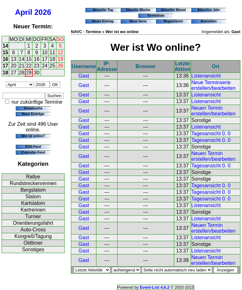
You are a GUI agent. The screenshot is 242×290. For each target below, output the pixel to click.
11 (52, 52)
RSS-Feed (33, 146)
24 (45, 65)
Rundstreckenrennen (33, 183)
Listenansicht (206, 75)
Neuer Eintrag (102, 21)
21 (22, 65)
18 (52, 59)
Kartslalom (33, 203)
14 (5, 46)
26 (60, 65)
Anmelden (209, 21)
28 (22, 72)
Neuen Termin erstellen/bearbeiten (213, 110)
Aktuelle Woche (138, 10)
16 (5, 59)
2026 (42, 12)
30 (37, 72)
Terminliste (155, 15)
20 (13, 65)
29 (29, 72)
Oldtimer (33, 243)
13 (13, 59)
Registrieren (173, 21)
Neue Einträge (33, 114)
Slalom (33, 196)
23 (36, 65)
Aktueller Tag (102, 10)
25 (52, 65)
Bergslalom (33, 190)
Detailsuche (33, 108)
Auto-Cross (33, 229)
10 (45, 52)
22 (29, 65)
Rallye (33, 176)
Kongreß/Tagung (33, 236)
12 (60, 52)
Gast (83, 75)
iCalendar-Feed (33, 152)
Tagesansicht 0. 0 (211, 133)
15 (5, 52)
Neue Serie (138, 21)
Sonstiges (33, 249)
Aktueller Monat (173, 10)
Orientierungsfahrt (33, 223)
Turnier (33, 216)
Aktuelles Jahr (208, 10)
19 (60, 59)
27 (13, 72)
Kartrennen (32, 209)
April (23, 12)
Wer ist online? (33, 136)
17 (45, 59)
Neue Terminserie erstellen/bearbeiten (213, 85)
